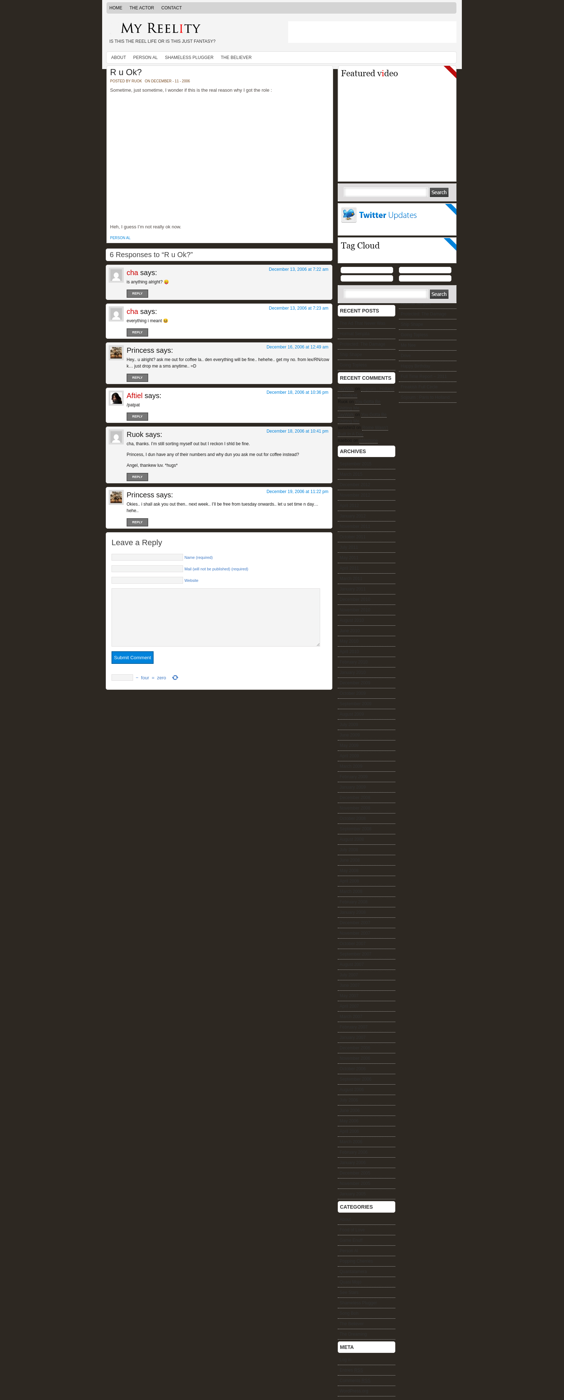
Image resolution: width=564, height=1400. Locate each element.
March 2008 (351, 891)
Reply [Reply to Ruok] (137, 477)
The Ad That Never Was (362, 323)
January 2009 (353, 787)
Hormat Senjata (416, 303)
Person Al (145, 57)
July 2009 (349, 724)
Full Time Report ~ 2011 (424, 376)
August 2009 (352, 714)
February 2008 (354, 901)
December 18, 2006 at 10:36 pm (297, 392)
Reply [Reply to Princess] (137, 377)
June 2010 (350, 630)
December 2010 (355, 599)
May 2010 (349, 641)
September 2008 (356, 828)
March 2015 (351, 474)
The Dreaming (353, 1334)
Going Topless (414, 334)
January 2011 (353, 589)
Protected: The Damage (423, 313)
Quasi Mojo (350, 1282)
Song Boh (349, 1313)
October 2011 (353, 536)
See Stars (349, 1292)
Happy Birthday (415, 366)
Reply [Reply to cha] (137, 293)
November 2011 (355, 526)
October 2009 (353, 693)
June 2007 (350, 985)
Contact (171, 7)
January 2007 (353, 1037)
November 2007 (355, 933)
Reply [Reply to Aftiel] (137, 416)
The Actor (141, 7)
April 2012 (349, 505)
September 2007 (356, 954)
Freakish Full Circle (419, 386)
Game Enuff (351, 1240)
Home (115, 7)
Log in (345, 1359)
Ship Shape (412, 324)
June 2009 (350, 735)
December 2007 (355, 922)
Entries (351, 1370)
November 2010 (355, 609)
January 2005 (353, 1193)
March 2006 (351, 1141)
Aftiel (134, 396)
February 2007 (354, 1027)
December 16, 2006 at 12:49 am (297, 347)
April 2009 (349, 755)
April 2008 (349, 881)
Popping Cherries (356, 1261)
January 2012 (353, 516)
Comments (355, 1380)
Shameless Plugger (189, 57)
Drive (406, 355)
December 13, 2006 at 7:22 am (298, 269)
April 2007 (349, 1006)
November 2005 (355, 1183)
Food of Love (352, 1229)
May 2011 (349, 557)
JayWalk (346, 388)
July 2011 (349, 547)
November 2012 (355, 495)
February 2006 (354, 1152)
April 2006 (349, 1131)
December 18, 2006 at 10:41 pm (297, 431)
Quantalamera (353, 1271)
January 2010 (353, 672)
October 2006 (353, 1068)
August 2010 (352, 620)
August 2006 (352, 1089)
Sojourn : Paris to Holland (425, 397)
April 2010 (349, 651)
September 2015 (356, 463)
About (118, 57)
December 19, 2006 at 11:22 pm (297, 491)
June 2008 (350, 860)
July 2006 (349, 1100)
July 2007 (349, 974)
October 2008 (353, 818)
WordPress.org (354, 1391)
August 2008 (352, 839)
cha (132, 273)
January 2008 (353, 912)
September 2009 (356, 703)
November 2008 (355, 808)
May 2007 (349, 995)
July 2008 (349, 849)
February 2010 (354, 662)
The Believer (236, 57)
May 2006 (349, 1120)
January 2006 (353, 1162)
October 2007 (353, 943)
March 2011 (351, 578)
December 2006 (355, 1047)
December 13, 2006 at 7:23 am (298, 308)
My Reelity (192, 28)
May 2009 (349, 745)
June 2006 (350, 1110)
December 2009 (355, 682)
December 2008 (355, 797)
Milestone (368, 440)
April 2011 (349, 568)
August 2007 (352, 964)
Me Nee (408, 345)
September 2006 (356, 1079)
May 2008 (349, 870)
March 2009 (351, 766)
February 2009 (354, 776)
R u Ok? (126, 72)
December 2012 (355, 484)
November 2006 (355, 1058)
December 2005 (355, 1173)
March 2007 (351, 1016)
